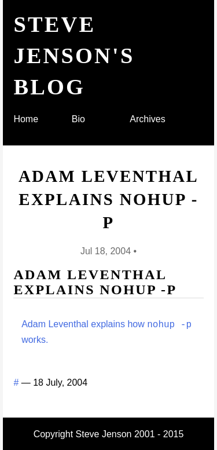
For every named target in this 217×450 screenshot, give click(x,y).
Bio (78, 119)
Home (25, 119)
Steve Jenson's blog (73, 55)
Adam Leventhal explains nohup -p (108, 199)
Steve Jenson (104, 433)
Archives (147, 119)
